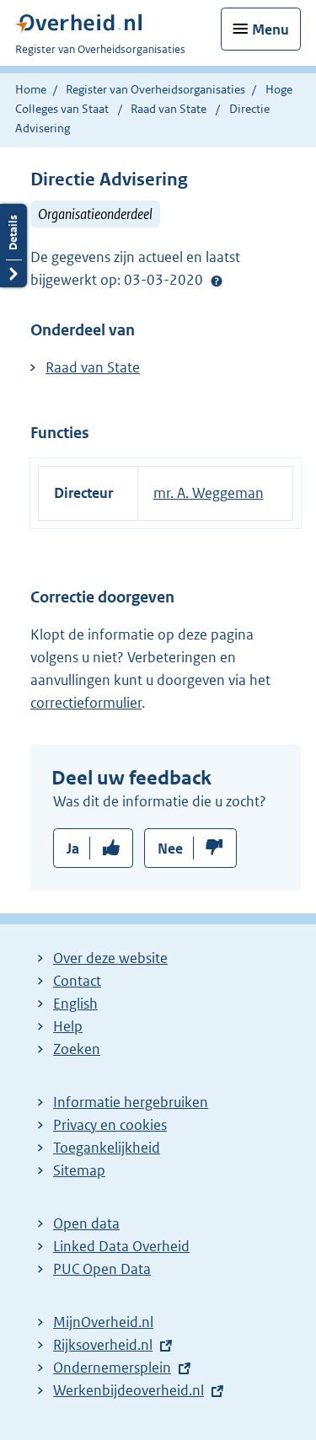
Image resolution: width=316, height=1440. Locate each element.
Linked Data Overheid (121, 1246)
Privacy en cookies (110, 1125)
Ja (73, 848)
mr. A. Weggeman (208, 493)
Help (68, 1026)
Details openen (13, 245)
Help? (216, 280)
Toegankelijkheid (106, 1147)
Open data (86, 1223)
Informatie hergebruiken (130, 1102)
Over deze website (110, 958)
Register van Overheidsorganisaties (155, 89)
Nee (170, 848)
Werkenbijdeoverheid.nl (128, 1390)
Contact (77, 981)
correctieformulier (86, 702)
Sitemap (79, 1170)
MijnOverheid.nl (103, 1322)
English (75, 1003)
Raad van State (170, 108)
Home (30, 89)
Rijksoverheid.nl (103, 1345)
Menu (270, 29)
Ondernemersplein (112, 1367)
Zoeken (76, 1049)
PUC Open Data (102, 1269)
